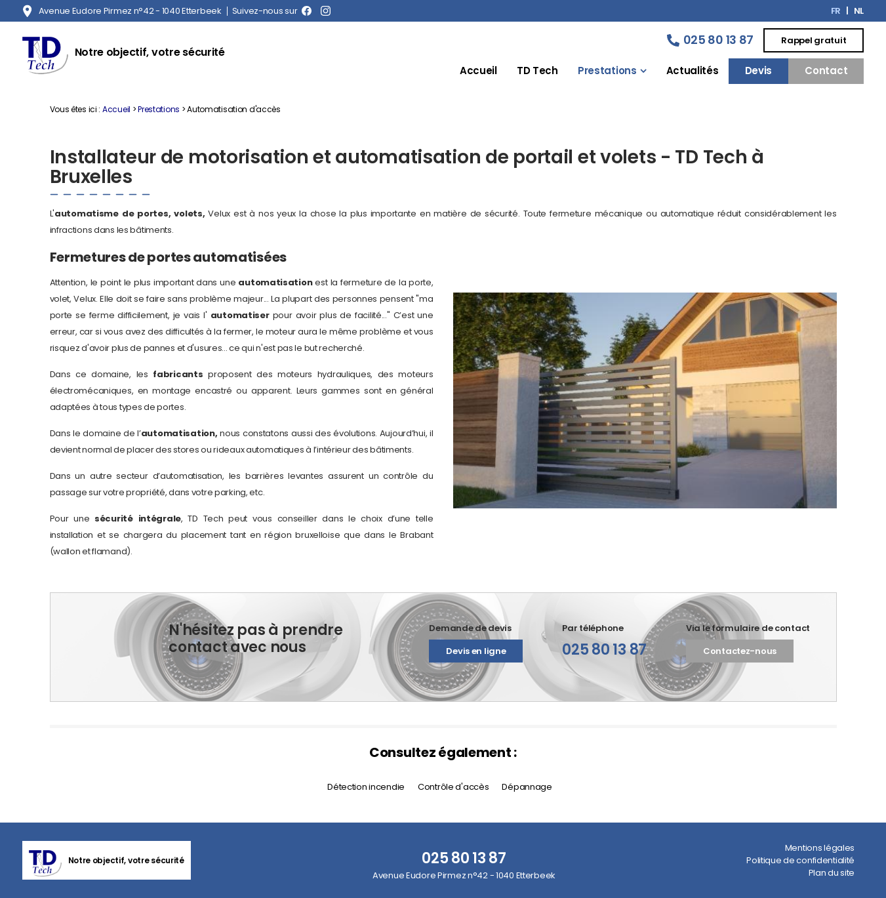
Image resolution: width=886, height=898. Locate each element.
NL (859, 11)
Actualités (692, 70)
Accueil (478, 70)
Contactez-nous (739, 651)
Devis (759, 70)
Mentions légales (820, 848)
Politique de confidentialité (800, 860)
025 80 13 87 (718, 39)
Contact (826, 70)
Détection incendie (366, 787)
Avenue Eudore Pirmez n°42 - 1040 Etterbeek (130, 11)
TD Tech (537, 70)
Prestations (607, 70)
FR (836, 11)
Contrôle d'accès (453, 787)
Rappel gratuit (813, 40)
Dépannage (527, 787)
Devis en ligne (476, 651)
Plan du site (832, 873)
